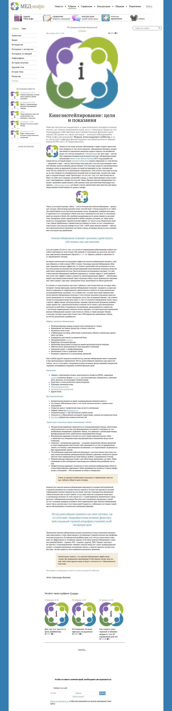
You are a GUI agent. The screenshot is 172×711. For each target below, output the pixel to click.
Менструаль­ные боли (59, 387)
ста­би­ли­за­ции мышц (61, 185)
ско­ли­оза (76, 377)
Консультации (103, 6)
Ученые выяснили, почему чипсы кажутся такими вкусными (29, 96)
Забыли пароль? (78, 696)
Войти (149, 6)
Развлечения (135, 6)
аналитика (16, 35)
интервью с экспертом (22, 49)
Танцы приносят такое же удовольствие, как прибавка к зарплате (29, 115)
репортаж (16, 76)
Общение (119, 6)
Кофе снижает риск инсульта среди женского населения (29, 134)
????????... (82, 650)
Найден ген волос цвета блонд (29, 124)
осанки (54, 377)
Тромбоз (54, 417)
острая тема (17, 71)
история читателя (20, 62)
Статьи (74, 593)
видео (14, 40)
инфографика (18, 58)
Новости (59, 6)
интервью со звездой (22, 53)
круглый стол (18, 67)
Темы (24, 28)
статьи (15, 80)
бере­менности (72, 410)
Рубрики (72, 6)
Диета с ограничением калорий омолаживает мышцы (28, 105)
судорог (69, 340)
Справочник (86, 6)
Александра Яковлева (61, 577)
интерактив (17, 44)
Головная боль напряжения (62, 389)
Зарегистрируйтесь (59, 701)
